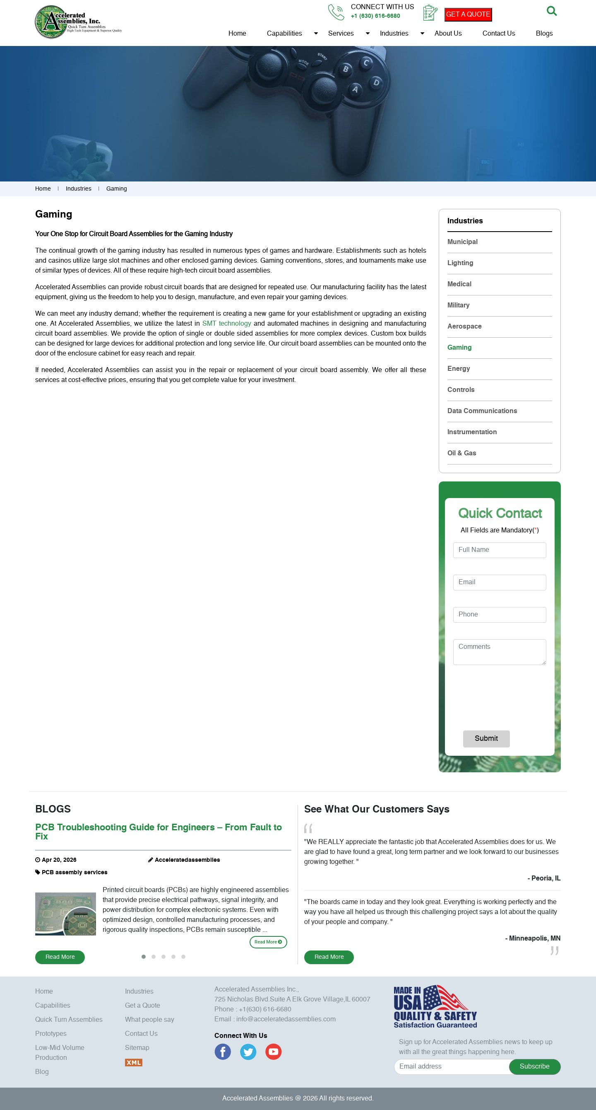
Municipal (462, 242)
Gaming (459, 348)
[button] (144, 957)
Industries (394, 34)
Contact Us (498, 34)
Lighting (460, 263)
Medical (459, 284)
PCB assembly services (75, 872)
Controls (461, 390)
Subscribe (535, 1067)
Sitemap (137, 1048)
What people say (149, 1020)
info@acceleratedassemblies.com (286, 1019)
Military (458, 305)
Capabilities (284, 34)
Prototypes (51, 1034)
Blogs (544, 34)
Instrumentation (472, 432)
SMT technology (226, 324)
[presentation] (507, 694)
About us (447, 34)
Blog (42, 1072)
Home (237, 34)
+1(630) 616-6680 (265, 1009)
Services (340, 34)
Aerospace (464, 327)
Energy (458, 369)
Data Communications (482, 411)
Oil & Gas (461, 453)
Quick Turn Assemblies (69, 1020)
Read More (268, 942)
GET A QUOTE (468, 15)
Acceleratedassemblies (187, 860)
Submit (486, 738)
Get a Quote (142, 1006)
